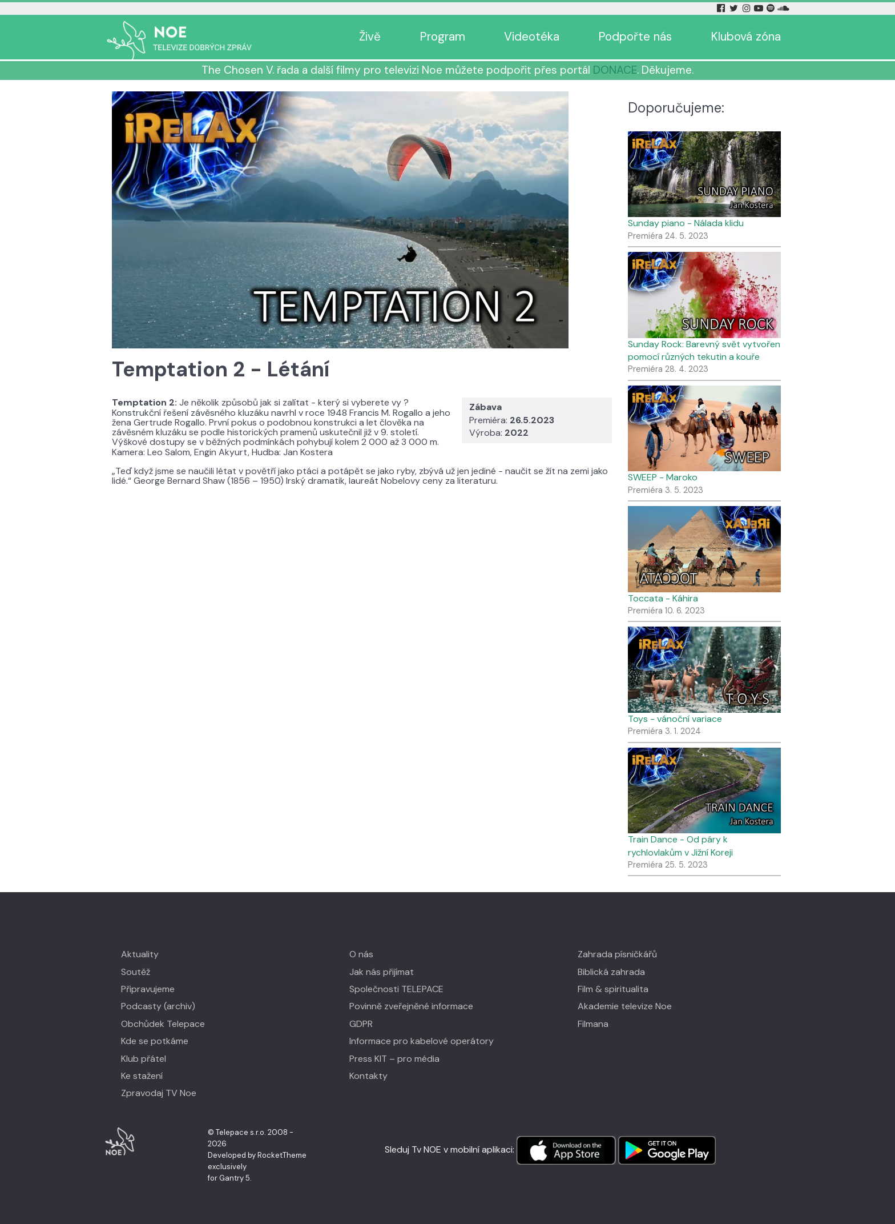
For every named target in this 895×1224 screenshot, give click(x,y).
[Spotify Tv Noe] (771, 8)
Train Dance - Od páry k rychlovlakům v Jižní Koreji (680, 845)
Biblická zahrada (611, 972)
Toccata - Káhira (663, 598)
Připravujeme (148, 989)
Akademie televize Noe (625, 1006)
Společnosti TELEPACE (396, 989)
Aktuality (140, 954)
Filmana (593, 1024)
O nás (361, 954)
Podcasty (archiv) (158, 1006)
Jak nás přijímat (381, 972)
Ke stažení (142, 1076)
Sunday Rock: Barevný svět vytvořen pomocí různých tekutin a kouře (704, 350)
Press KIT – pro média (394, 1059)
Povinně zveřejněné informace (411, 1006)
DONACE (615, 70)
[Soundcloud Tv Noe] (783, 8)
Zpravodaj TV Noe (158, 1093)
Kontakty (368, 1076)
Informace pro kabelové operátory (421, 1041)
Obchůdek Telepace (163, 1024)
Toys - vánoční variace (675, 719)
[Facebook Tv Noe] (722, 8)
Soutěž (135, 972)
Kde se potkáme (154, 1041)
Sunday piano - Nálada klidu (686, 223)
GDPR (361, 1024)
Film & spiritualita (613, 989)
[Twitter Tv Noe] (734, 8)
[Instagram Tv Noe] (748, 8)
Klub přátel (143, 1059)
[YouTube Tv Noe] (759, 8)
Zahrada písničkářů (617, 954)
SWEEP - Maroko (663, 477)
